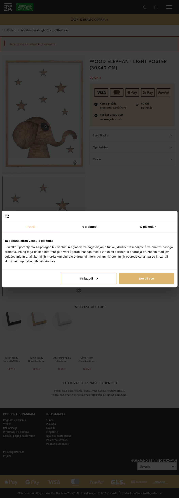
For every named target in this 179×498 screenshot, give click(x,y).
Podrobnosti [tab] (89, 226)
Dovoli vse (146, 278)
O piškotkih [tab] (148, 226)
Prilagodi (89, 278)
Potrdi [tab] (31, 226)
